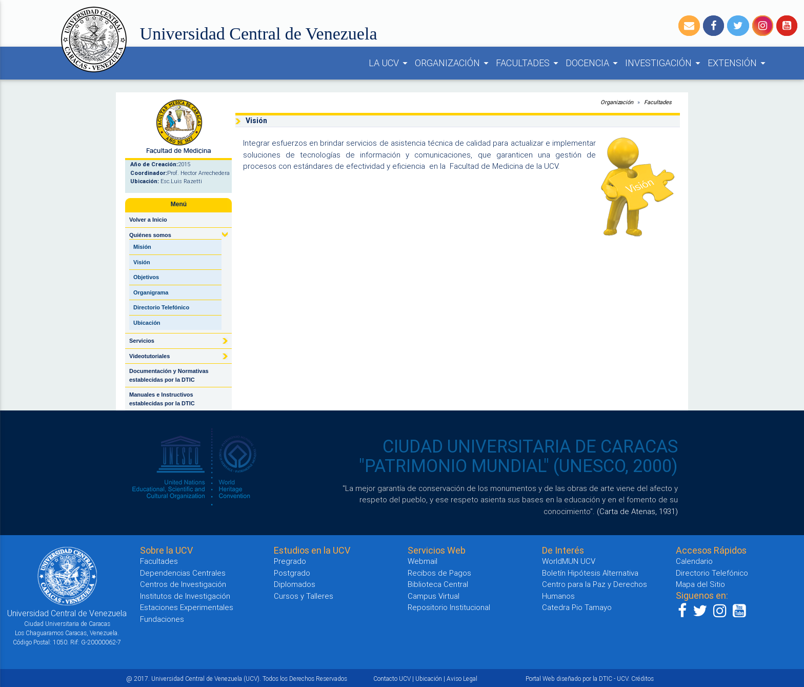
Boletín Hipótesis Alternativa (590, 573)
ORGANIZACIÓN (453, 63)
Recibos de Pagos (439, 573)
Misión (142, 247)
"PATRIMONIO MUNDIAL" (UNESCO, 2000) (518, 466)
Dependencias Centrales (183, 573)
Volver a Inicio (148, 220)
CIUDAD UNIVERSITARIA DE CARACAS (530, 446)
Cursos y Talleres (303, 596)
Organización (616, 102)
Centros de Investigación (183, 584)
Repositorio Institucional (449, 607)
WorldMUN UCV (568, 561)
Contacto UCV (392, 678)
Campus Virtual (433, 596)
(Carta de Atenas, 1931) (637, 511)
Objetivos (146, 277)
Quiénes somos (150, 235)
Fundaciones (162, 619)
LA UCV (390, 63)
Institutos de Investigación (185, 596)
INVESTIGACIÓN (664, 63)
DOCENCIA (593, 63)
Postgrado (292, 573)
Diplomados (294, 584)
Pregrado (290, 561)
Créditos (642, 678)
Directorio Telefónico (161, 307)
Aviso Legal (462, 678)
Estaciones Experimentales (186, 607)
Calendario (694, 561)
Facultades (658, 102)
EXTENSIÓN (738, 63)
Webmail (422, 561)
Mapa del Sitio (700, 584)
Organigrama (150, 292)
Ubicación (146, 323)
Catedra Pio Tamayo (577, 607)
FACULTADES (528, 63)
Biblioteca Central (438, 584)
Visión (141, 262)
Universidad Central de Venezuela (258, 33)
